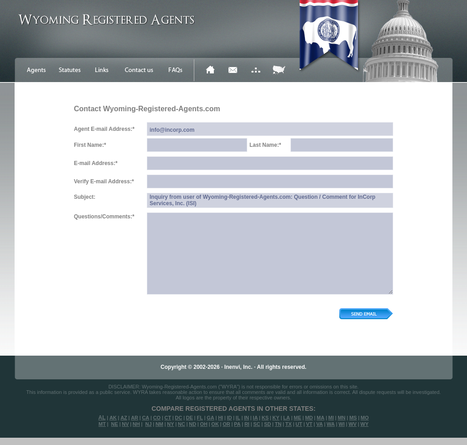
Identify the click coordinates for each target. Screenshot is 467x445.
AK (113, 417)
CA (145, 417)
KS (265, 417)
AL (102, 417)
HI (220, 417)
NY (170, 424)
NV (125, 424)
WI (341, 424)
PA (237, 424)
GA (210, 417)
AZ (123, 417)
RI (246, 424)
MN (341, 417)
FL (199, 417)
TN (278, 424)
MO (365, 417)
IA (255, 417)
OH (204, 424)
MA (320, 417)
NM (159, 424)
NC (181, 424)
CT (168, 417)
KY (275, 417)
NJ (148, 424)
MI (331, 417)
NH (136, 424)
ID (229, 417)
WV (352, 424)
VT (309, 424)
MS (353, 417)
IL (238, 417)
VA (319, 424)
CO (157, 417)
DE (189, 417)
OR (226, 424)
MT (102, 424)
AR (134, 417)
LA (286, 417)
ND (192, 424)
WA (331, 424)
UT (299, 424)
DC (178, 417)
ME (297, 417)
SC (256, 424)
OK (215, 424)
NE (114, 424)
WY (364, 424)
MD (309, 417)
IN (246, 417)
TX (288, 424)
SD (267, 424)
